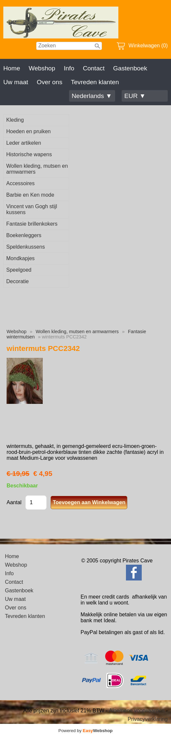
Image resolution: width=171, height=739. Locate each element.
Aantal (14, 502)
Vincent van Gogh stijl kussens (31, 209)
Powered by (86, 730)
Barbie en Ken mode (30, 195)
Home (11, 68)
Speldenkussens (25, 247)
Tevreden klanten (95, 82)
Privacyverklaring (148, 719)
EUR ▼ (135, 95)
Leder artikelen (23, 143)
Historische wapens (29, 154)
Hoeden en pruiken (28, 131)
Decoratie (17, 281)
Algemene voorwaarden (136, 710)
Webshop (42, 68)
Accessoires (20, 183)
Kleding (15, 120)
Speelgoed (19, 270)
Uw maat (15, 82)
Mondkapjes (20, 258)
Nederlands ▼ (92, 95)
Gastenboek (130, 68)
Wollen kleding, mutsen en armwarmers (37, 169)
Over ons (49, 82)
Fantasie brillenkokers (32, 224)
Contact (94, 68)
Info (69, 68)
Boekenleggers (23, 235)
